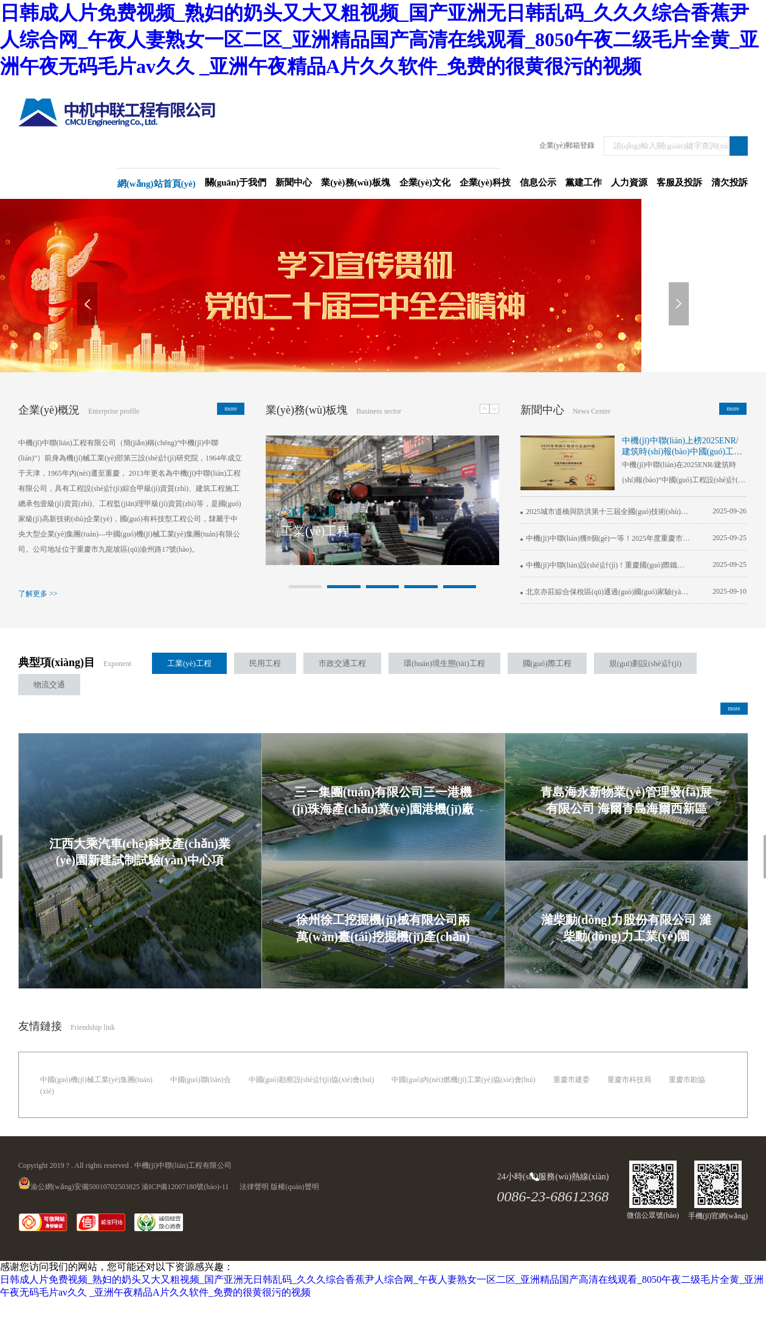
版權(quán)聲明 (295, 1186)
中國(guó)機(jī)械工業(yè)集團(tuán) (96, 1079)
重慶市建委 (571, 1079)
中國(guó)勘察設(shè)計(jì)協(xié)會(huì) (311, 1079)
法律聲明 (254, 1186)
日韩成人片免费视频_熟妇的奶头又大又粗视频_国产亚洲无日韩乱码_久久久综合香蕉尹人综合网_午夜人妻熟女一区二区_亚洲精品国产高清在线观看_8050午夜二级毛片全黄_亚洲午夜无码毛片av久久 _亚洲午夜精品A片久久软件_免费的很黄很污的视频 (379, 39)
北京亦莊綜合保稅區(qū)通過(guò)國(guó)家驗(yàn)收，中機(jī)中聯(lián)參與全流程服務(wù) (605, 592)
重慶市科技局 (629, 1079)
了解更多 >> (38, 593)
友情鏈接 (40, 1026)
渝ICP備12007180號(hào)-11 (185, 1186)
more (230, 408)
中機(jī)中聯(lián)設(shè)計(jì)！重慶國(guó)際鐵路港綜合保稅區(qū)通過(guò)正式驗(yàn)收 (605, 565)
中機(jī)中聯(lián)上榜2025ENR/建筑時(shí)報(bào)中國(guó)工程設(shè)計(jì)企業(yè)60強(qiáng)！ (682, 446)
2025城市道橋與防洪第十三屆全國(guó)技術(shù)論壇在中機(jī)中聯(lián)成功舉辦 (605, 511)
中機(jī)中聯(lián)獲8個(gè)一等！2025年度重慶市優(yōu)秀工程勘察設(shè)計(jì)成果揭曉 (605, 538)
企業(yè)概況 (49, 410)
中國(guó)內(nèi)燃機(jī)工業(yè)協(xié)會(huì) (464, 1079)
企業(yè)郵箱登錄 (567, 145)
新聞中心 (542, 410)
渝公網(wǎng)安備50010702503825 (79, 1186)
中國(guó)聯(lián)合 (200, 1079)
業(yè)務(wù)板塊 (307, 410)
